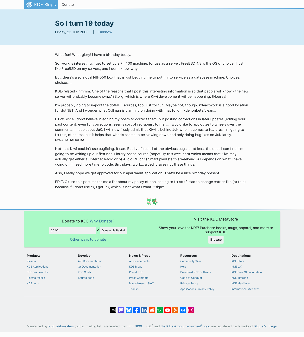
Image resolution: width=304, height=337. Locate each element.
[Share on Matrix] (113, 308)
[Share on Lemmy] (160, 308)
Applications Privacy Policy (197, 289)
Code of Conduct (191, 277)
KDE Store (237, 261)
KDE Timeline (239, 277)
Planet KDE (136, 272)
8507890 (135, 326)
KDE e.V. (236, 266)
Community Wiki (190, 261)
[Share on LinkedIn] (144, 308)
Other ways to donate (88, 239)
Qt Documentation (89, 266)
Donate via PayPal (113, 230)
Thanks (133, 289)
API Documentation (90, 261)
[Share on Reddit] (152, 308)
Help (183, 266)
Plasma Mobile (36, 277)
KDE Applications (37, 266)
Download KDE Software (195, 272)
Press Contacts (138, 277)
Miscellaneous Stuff (141, 283)
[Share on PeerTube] (175, 308)
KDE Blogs (135, 266)
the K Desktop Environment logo (185, 326)
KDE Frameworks (37, 272)
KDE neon (33, 283)
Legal (273, 326)
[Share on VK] (183, 308)
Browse (216, 239)
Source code (86, 277)
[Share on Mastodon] (121, 308)
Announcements (139, 261)
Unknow (105, 32)
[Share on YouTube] (167, 308)
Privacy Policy (189, 283)
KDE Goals (84, 272)
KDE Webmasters (61, 326)
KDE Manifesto (240, 283)
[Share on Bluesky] (129, 308)
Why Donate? (102, 221)
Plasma (31, 261)
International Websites (245, 289)
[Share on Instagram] (191, 308)
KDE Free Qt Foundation (246, 272)
